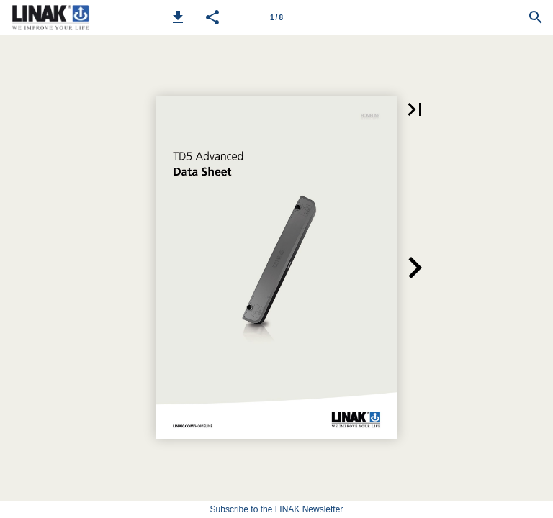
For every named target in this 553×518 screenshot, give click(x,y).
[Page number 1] (276, 17)
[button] (178, 17)
